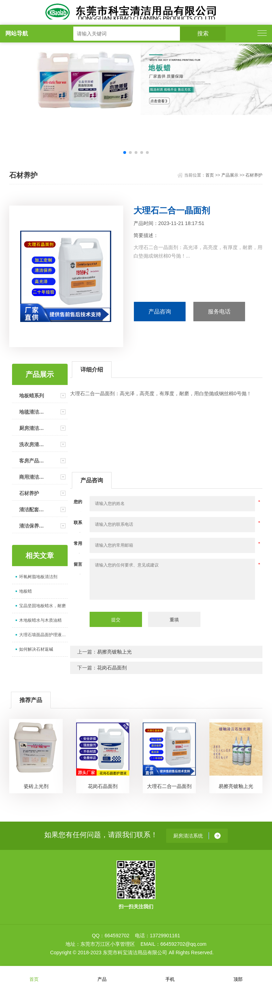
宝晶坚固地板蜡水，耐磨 (42, 605)
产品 (102, 974)
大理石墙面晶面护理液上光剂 (43, 634)
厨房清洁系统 (33, 428)
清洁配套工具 (33, 509)
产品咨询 (159, 312)
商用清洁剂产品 (33, 477)
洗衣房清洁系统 (33, 444)
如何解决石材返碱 (36, 649)
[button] (124, 152)
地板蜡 (25, 591)
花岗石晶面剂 (112, 668)
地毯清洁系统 (33, 412)
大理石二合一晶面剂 (169, 786)
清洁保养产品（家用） (33, 526)
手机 (170, 974)
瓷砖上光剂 (36, 786)
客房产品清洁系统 (33, 461)
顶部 (238, 974)
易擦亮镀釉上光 (114, 652)
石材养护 (253, 175)
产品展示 (229, 175)
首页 (209, 175)
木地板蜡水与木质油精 (40, 620)
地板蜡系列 (31, 395)
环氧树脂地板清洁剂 (38, 576)
